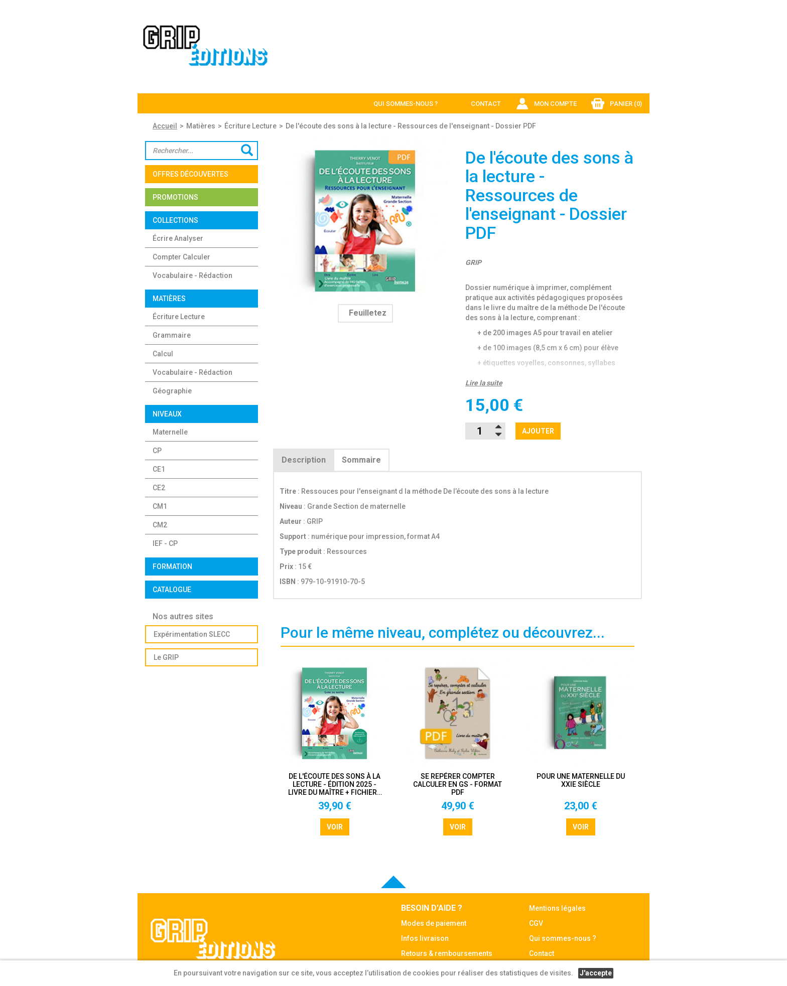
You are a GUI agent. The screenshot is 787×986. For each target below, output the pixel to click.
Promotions (175, 197)
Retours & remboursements (446, 953)
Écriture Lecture (250, 126)
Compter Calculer (181, 257)
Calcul (163, 354)
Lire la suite (483, 383)
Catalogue (172, 590)
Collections (175, 220)
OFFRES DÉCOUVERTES (190, 174)
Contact (486, 103)
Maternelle (170, 432)
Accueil (165, 126)
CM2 (160, 525)
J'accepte (596, 973)
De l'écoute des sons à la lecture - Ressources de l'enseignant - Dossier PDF (411, 126)
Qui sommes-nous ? (405, 103)
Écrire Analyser (178, 238)
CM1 (160, 506)
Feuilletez (367, 313)
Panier (626, 103)
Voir (335, 827)
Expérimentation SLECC (192, 634)
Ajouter (538, 431)
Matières (200, 126)
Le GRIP (166, 657)
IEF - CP (165, 543)
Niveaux (167, 414)
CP (157, 451)
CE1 (159, 469)
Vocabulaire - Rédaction (192, 275)
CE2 (159, 488)
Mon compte (555, 103)
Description (304, 460)
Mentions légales (557, 908)
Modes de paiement (433, 923)
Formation (172, 566)
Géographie (172, 391)
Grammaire (172, 335)
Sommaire (361, 460)
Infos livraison (425, 938)
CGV (536, 923)
